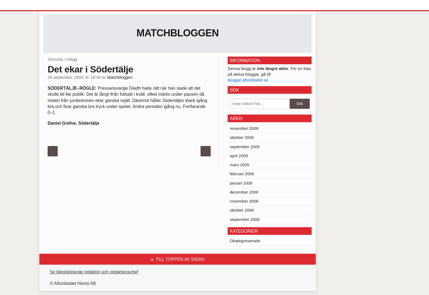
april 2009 (239, 155)
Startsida (55, 59)
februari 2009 (242, 173)
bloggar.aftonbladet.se (248, 80)
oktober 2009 (242, 137)
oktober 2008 (242, 210)
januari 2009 (241, 183)
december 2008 (244, 192)
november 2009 (244, 128)
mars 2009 (239, 164)
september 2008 (244, 219)
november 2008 (244, 201)
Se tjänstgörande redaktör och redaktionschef (94, 272)
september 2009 (244, 146)
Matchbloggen (178, 33)
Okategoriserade (245, 240)
